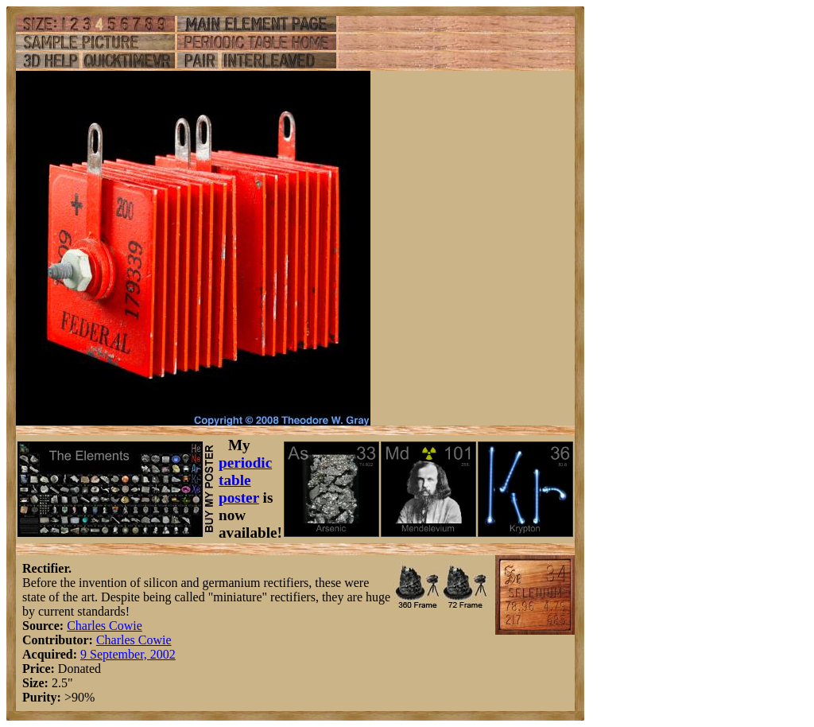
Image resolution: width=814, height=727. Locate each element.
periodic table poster (245, 480)
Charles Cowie (104, 625)
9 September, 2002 (128, 654)
